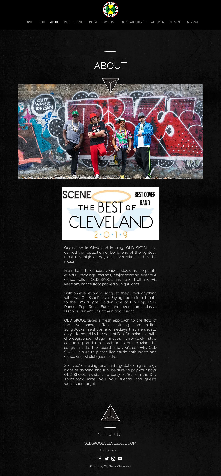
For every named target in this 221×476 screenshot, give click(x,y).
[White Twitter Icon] (107, 458)
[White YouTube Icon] (120, 458)
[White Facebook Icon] (100, 458)
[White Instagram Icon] (113, 458)
